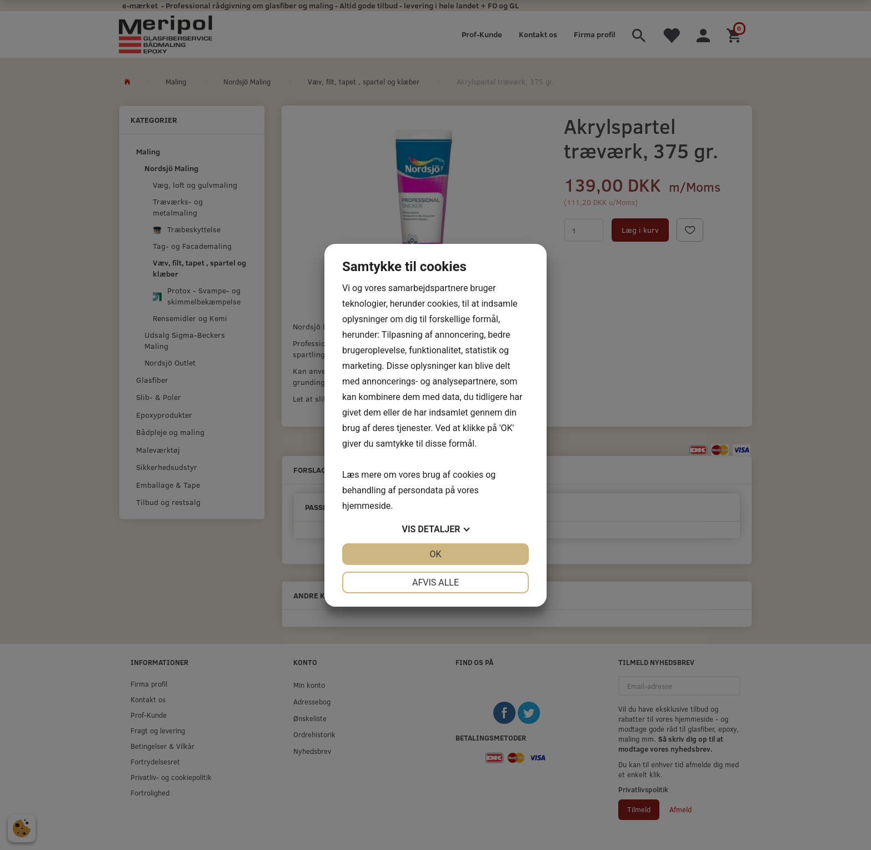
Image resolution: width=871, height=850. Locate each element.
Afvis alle (435, 582)
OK (435, 554)
